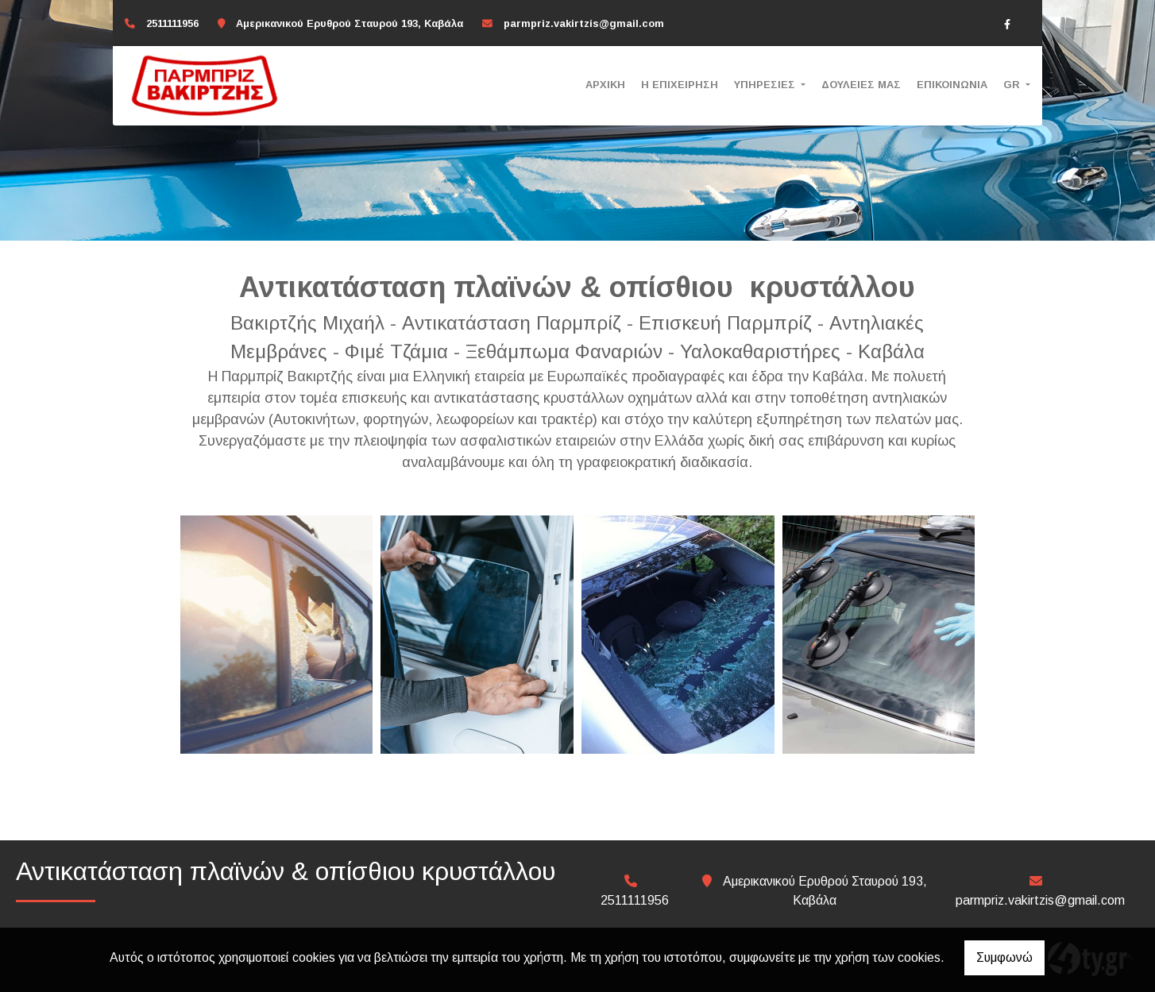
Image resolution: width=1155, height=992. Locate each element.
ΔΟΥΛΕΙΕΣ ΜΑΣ (861, 85)
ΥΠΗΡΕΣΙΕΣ (766, 85)
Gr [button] (1013, 85)
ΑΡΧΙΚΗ (605, 85)
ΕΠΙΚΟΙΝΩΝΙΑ (952, 85)
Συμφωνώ (1004, 957)
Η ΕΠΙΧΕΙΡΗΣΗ (679, 85)
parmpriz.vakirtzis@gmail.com (584, 23)
